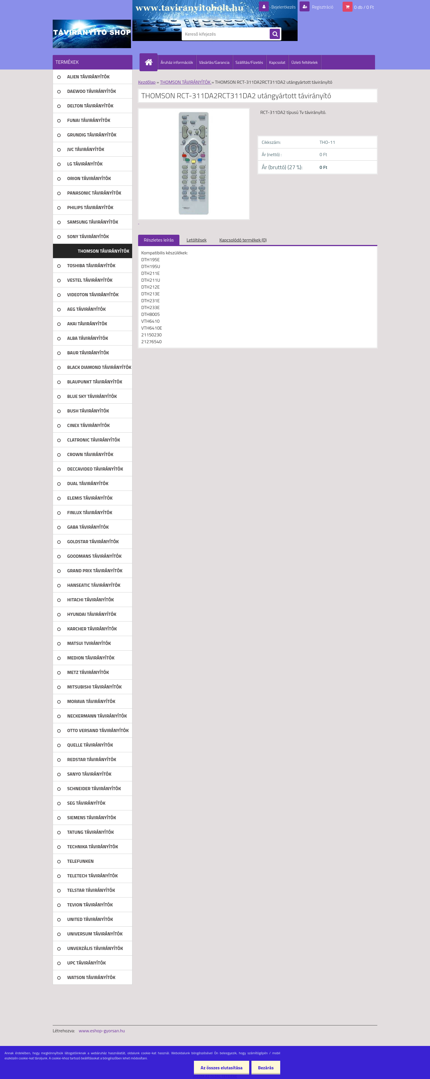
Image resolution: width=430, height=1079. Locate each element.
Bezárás (265, 1067)
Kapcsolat (277, 62)
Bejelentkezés (280, 6)
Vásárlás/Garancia (214, 62)
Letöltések (196, 239)
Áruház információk (177, 62)
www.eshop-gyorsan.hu (102, 1030)
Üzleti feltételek (304, 62)
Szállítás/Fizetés (249, 62)
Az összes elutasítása (220, 1067)
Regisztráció (321, 6)
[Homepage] (150, 62)
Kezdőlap (146, 82)
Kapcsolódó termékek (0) (243, 239)
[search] (275, 34)
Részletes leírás (159, 239)
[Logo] (92, 34)
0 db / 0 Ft (364, 6)
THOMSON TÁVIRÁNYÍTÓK (186, 82)
